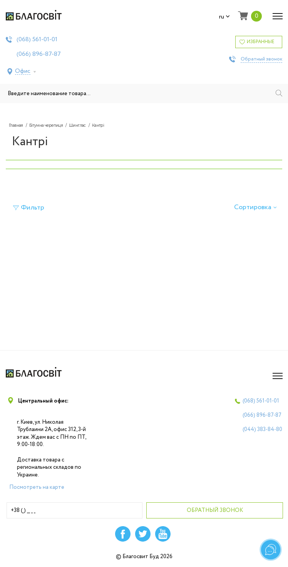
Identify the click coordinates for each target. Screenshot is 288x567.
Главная (16, 125)
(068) (37, 39)
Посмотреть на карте (36, 487)
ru (224, 17)
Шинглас (77, 125)
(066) (39, 54)
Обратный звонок (261, 59)
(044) (262, 429)
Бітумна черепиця (46, 125)
